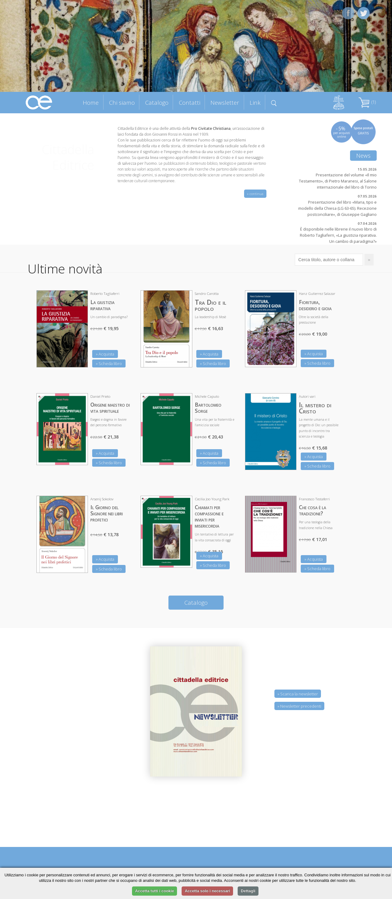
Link (255, 102)
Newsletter (224, 102)
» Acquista (105, 354)
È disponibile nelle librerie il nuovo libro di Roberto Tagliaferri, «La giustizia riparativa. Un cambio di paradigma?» (338, 235)
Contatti (189, 102)
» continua (255, 193)
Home (91, 102)
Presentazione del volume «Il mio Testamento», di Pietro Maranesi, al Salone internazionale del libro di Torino (338, 181)
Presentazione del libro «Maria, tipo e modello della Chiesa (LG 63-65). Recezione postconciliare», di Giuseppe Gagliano (337, 208)
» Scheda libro (109, 363)
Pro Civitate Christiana (211, 128)
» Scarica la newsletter (297, 694)
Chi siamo (122, 102)
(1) (367, 102)
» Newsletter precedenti (299, 706)
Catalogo (156, 102)
